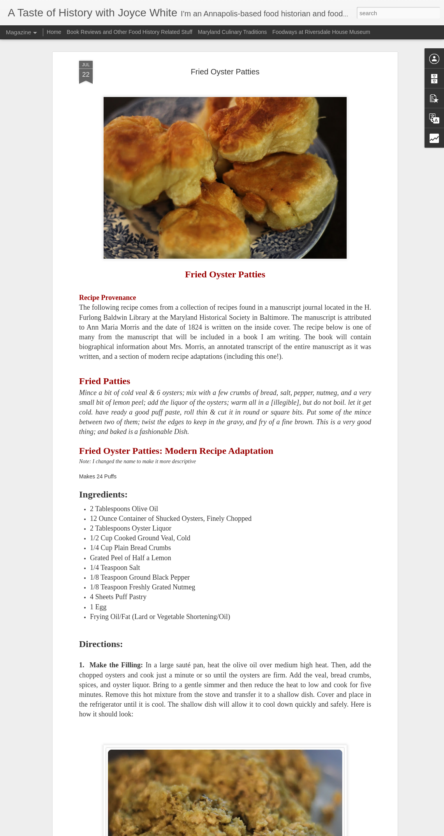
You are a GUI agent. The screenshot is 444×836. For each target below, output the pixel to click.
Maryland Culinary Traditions (232, 32)
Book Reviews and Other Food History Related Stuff (129, 32)
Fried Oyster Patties (225, 71)
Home (54, 32)
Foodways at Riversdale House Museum (321, 32)
